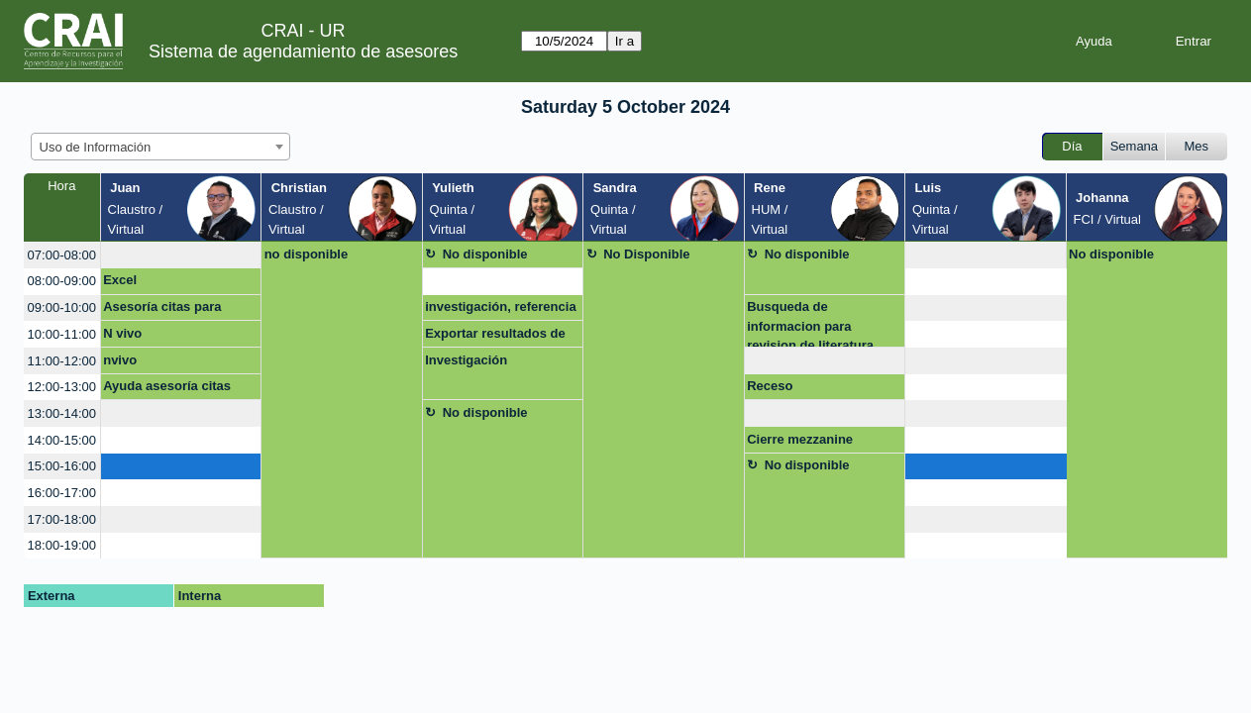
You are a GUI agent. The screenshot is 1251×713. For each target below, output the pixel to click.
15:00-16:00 (62, 465)
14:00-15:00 (62, 440)
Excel (120, 279)
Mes (1197, 146)
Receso (769, 385)
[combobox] (160, 146)
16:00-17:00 (62, 492)
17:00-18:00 (62, 519)
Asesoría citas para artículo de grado (162, 310)
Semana (1134, 146)
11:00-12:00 (62, 361)
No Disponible (646, 254)
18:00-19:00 (62, 545)
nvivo (120, 360)
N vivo (122, 333)
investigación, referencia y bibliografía (500, 310)
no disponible (306, 254)
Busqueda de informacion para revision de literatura (810, 323)
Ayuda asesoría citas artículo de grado (167, 389)
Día (1072, 146)
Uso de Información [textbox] (96, 147)
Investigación (466, 360)
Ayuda (1094, 41)
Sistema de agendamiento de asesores (303, 51)
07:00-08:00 (62, 255)
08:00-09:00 (62, 280)
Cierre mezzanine (800, 439)
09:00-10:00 (62, 307)
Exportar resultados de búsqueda (495, 337)
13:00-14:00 (62, 413)
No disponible (485, 254)
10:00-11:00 (62, 334)
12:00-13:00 (62, 386)
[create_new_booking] (181, 255)
